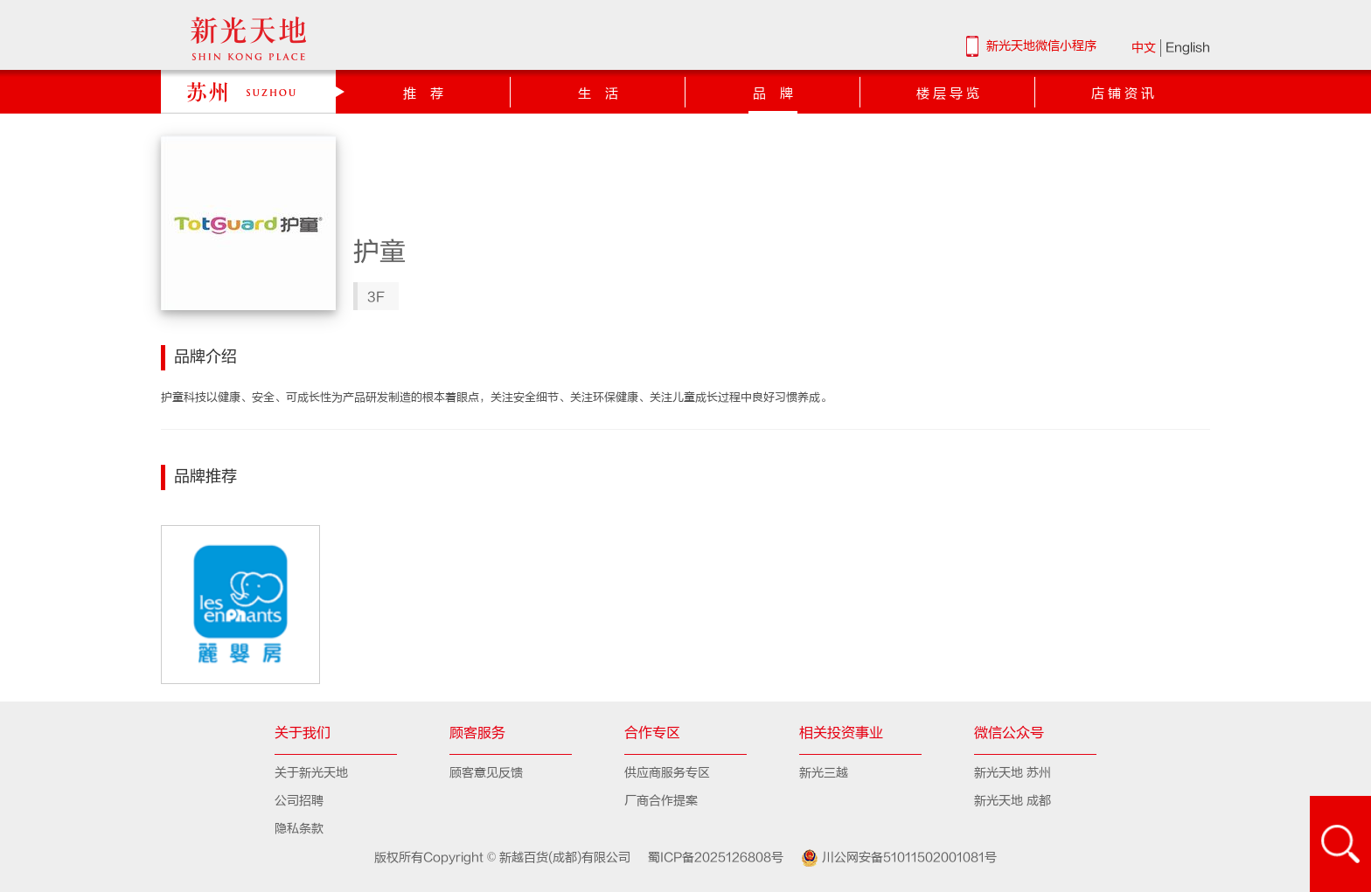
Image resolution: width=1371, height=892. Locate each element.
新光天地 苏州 (1012, 772)
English (1188, 47)
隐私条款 (299, 828)
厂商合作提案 (661, 800)
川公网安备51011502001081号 (892, 858)
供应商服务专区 (667, 772)
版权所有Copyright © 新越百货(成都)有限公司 (504, 857)
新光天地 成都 (1012, 800)
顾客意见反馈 (486, 772)
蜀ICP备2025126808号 (708, 857)
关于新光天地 (311, 772)
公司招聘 (299, 800)
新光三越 (823, 772)
